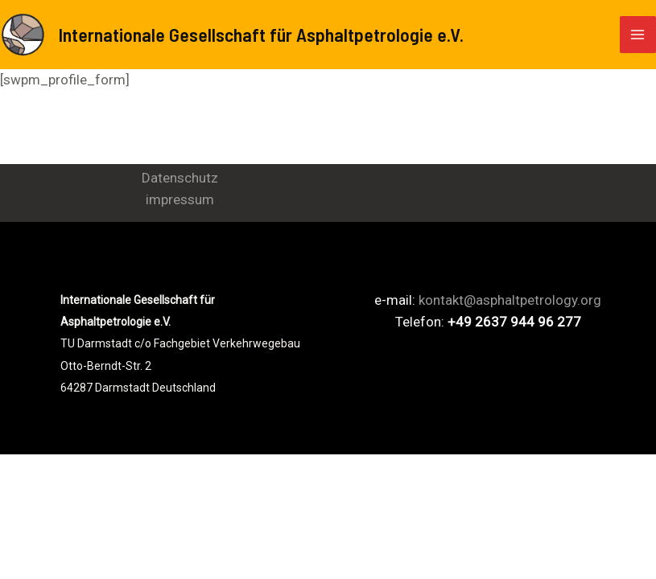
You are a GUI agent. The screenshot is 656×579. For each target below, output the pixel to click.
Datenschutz (180, 178)
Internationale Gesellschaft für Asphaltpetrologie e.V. (261, 34)
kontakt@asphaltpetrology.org (510, 300)
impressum (180, 199)
